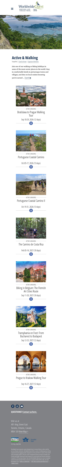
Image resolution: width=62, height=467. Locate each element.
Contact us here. (29, 411)
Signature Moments (33, 61)
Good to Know (22, 61)
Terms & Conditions (24, 461)
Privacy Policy (14, 463)
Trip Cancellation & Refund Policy (39, 461)
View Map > (23, 431)
